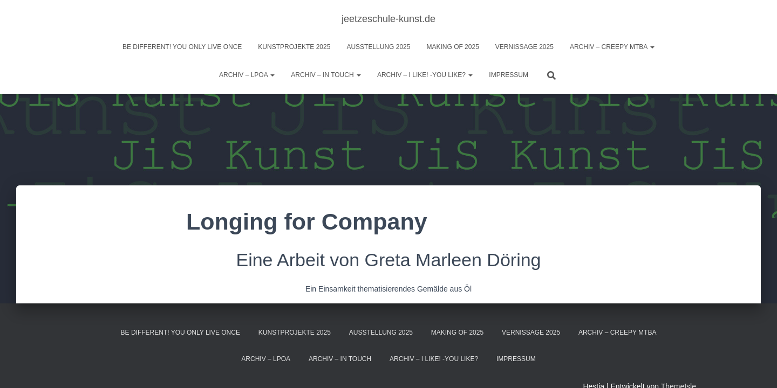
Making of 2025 (452, 47)
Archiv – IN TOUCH (326, 75)
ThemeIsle (678, 363)
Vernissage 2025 (524, 47)
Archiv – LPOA (247, 75)
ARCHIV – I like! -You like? (425, 75)
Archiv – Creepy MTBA (612, 47)
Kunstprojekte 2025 (294, 47)
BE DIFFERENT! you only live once (182, 47)
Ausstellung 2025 (378, 47)
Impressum (508, 75)
